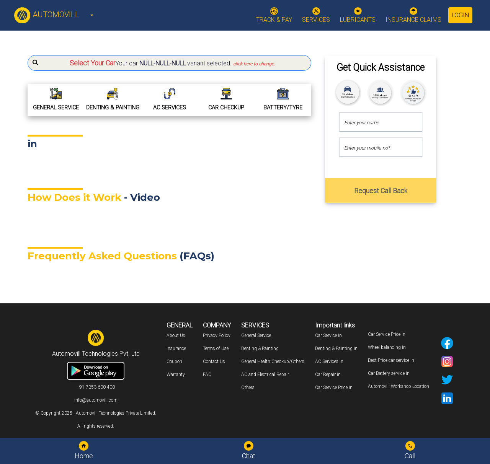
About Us (176, 335)
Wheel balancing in (387, 347)
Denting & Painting (260, 348)
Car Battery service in (389, 373)
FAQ (207, 374)
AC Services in (329, 361)
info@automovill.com (96, 400)
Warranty (176, 374)
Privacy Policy (216, 335)
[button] (169, 63)
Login (460, 15)
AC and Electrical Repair (265, 374)
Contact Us (214, 361)
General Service (256, 335)
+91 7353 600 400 (96, 387)
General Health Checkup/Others (272, 361)
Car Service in (328, 335)
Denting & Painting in (336, 348)
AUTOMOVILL (46, 14)
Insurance (176, 348)
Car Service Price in (334, 387)
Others (248, 387)
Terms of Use (216, 348)
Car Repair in (328, 374)
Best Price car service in (391, 360)
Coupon (174, 361)
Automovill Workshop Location (398, 386)
